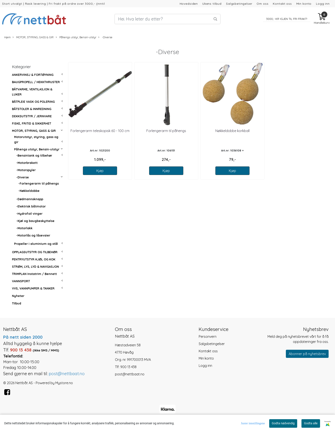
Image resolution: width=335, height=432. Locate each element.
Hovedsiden (189, 3)
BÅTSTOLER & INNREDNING (31, 109)
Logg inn (323, 3)
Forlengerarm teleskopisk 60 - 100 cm (100, 131)
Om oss (262, 3)
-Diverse (105, 37)
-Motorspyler (26, 170)
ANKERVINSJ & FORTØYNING (32, 75)
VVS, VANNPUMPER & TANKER (33, 288)
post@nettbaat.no (129, 374)
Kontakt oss (282, 3)
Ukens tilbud (212, 3)
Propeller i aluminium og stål (36, 244)
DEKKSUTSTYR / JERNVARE (32, 116)
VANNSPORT (21, 281)
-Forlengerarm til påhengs (38, 183)
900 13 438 (128, 367)
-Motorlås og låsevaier (33, 235)
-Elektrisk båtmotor (31, 206)
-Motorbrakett (27, 163)
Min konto (304, 3)
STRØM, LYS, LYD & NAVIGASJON (35, 267)
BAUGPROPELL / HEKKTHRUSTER (36, 82)
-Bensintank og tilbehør (34, 155)
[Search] (167, 19)
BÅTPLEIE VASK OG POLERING (33, 102)
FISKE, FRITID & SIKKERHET (31, 123)
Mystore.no (64, 383)
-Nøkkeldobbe (29, 191)
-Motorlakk (24, 228)
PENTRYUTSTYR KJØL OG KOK (33, 259)
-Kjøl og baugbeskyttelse (35, 221)
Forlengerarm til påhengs (166, 131)
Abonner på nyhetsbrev (307, 354)
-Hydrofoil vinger (29, 214)
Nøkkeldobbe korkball (232, 131)
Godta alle (310, 423)
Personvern (207, 336)
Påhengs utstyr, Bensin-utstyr (76, 37)
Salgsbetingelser (239, 3)
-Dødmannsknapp (29, 199)
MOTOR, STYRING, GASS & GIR (33, 37)
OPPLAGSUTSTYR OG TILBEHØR (34, 252)
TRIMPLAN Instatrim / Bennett (34, 274)
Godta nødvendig (283, 423)
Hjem (7, 37)
